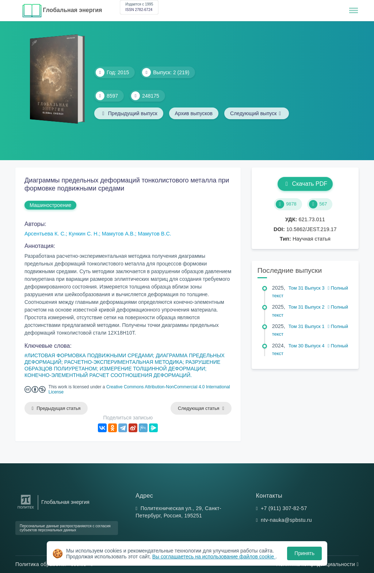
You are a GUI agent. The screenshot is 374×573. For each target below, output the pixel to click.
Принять (304, 553)
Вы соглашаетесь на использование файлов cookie (214, 556)
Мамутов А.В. (118, 234)
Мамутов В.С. (154, 234)
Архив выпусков (194, 113)
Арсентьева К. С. (45, 234)
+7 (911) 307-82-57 (284, 508)
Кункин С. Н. (84, 234)
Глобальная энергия (72, 10)
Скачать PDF (305, 184)
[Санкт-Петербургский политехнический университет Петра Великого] (25, 509)
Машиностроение (50, 205)
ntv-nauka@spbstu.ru (286, 520)
